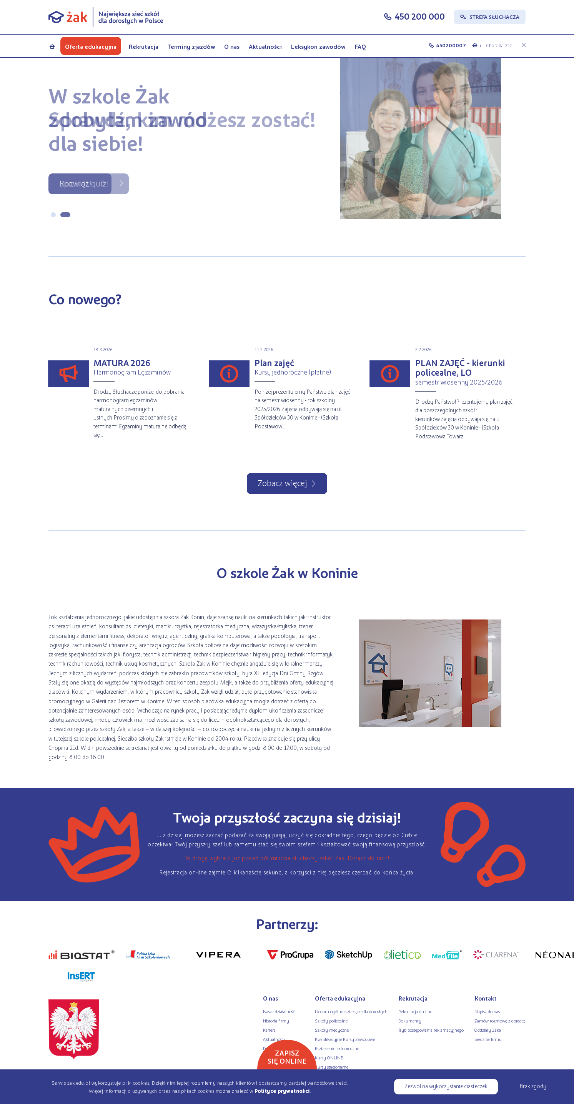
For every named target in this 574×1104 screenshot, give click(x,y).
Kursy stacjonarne (331, 1066)
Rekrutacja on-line (415, 1011)
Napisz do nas (487, 1011)
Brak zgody (532, 1085)
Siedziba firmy (488, 1039)
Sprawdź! (75, 183)
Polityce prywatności (282, 1090)
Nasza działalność (279, 1011)
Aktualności (265, 46)
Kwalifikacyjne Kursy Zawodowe (345, 1039)
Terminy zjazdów (191, 46)
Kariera (269, 1029)
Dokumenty (409, 1020)
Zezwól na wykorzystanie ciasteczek (445, 1085)
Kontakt (485, 998)
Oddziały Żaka (487, 1029)
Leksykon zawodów (318, 46)
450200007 (451, 45)
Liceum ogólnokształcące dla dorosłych (351, 1011)
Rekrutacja (143, 46)
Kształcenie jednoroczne (337, 1048)
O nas (232, 46)
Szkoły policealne (331, 1020)
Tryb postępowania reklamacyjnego (431, 1029)
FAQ (360, 46)
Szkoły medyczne (332, 1029)
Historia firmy (276, 1020)
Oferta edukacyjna (90, 46)
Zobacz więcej (282, 482)
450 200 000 (419, 16)
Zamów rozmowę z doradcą (500, 1020)
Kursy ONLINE (329, 1057)
